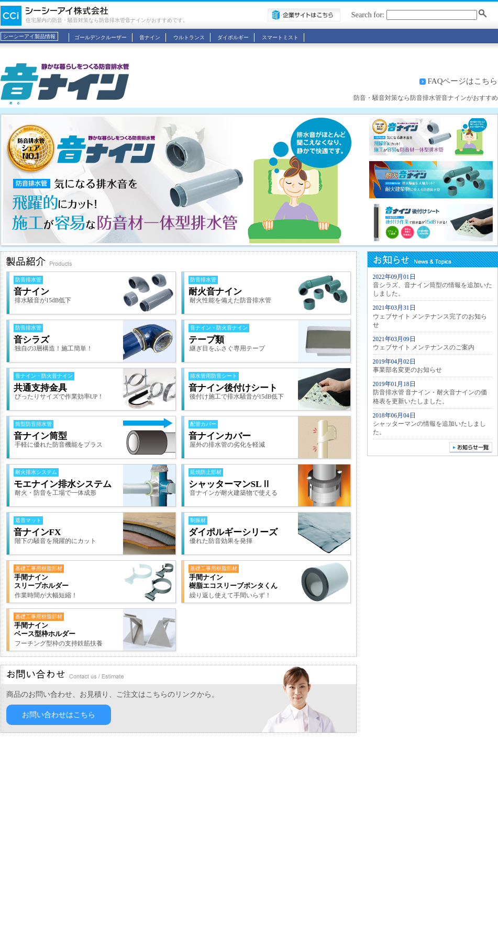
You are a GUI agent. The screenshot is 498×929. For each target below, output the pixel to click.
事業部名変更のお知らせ (407, 370)
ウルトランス (189, 37)
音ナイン (149, 37)
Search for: (368, 14)
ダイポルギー (233, 37)
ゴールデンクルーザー (100, 37)
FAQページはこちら (463, 81)
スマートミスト (280, 37)
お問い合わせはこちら (58, 714)
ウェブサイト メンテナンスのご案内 (424, 347)
